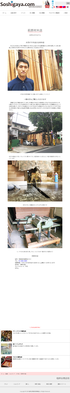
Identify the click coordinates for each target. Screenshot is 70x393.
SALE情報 (42, 13)
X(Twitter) (53, 5)
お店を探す (13, 13)
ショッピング (16, 384)
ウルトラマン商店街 (46, 4)
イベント (23, 13)
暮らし (27, 384)
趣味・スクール (62, 384)
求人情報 (32, 13)
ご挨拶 (65, 13)
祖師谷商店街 (21, 4)
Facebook (53, 1)
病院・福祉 (38, 384)
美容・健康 (49, 384)
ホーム (4, 13)
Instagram (53, 3)
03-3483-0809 (23, 261)
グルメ (6, 384)
